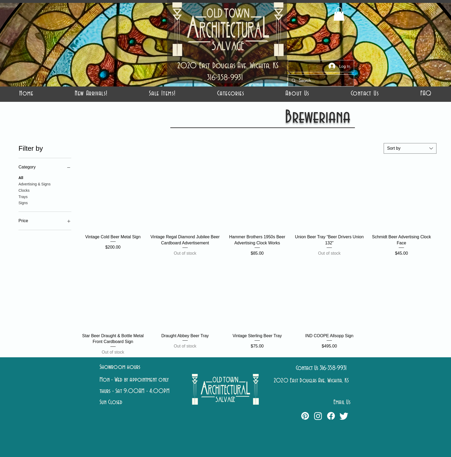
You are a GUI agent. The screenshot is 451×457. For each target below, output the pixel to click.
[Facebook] (331, 416)
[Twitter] (344, 416)
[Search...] (321, 80)
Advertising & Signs (34, 183)
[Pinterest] (305, 416)
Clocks (24, 190)
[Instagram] (318, 416)
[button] (231, 93)
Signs (23, 202)
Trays (22, 196)
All (20, 177)
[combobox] (410, 148)
